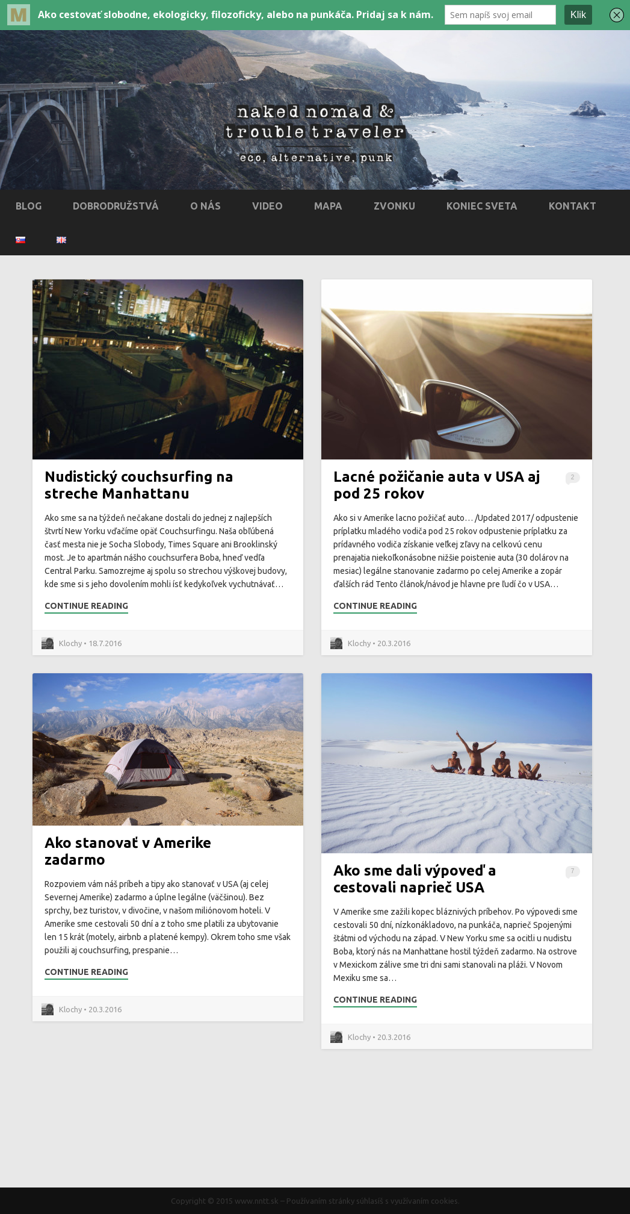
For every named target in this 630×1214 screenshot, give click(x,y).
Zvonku (394, 206)
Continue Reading (86, 606)
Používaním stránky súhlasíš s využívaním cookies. (373, 1201)
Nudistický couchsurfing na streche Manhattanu (139, 485)
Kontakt (572, 206)
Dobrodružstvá (116, 206)
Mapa (328, 206)
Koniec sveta (481, 206)
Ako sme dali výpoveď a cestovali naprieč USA (414, 878)
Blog (29, 206)
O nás (205, 206)
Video (267, 206)
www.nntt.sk (257, 1201)
